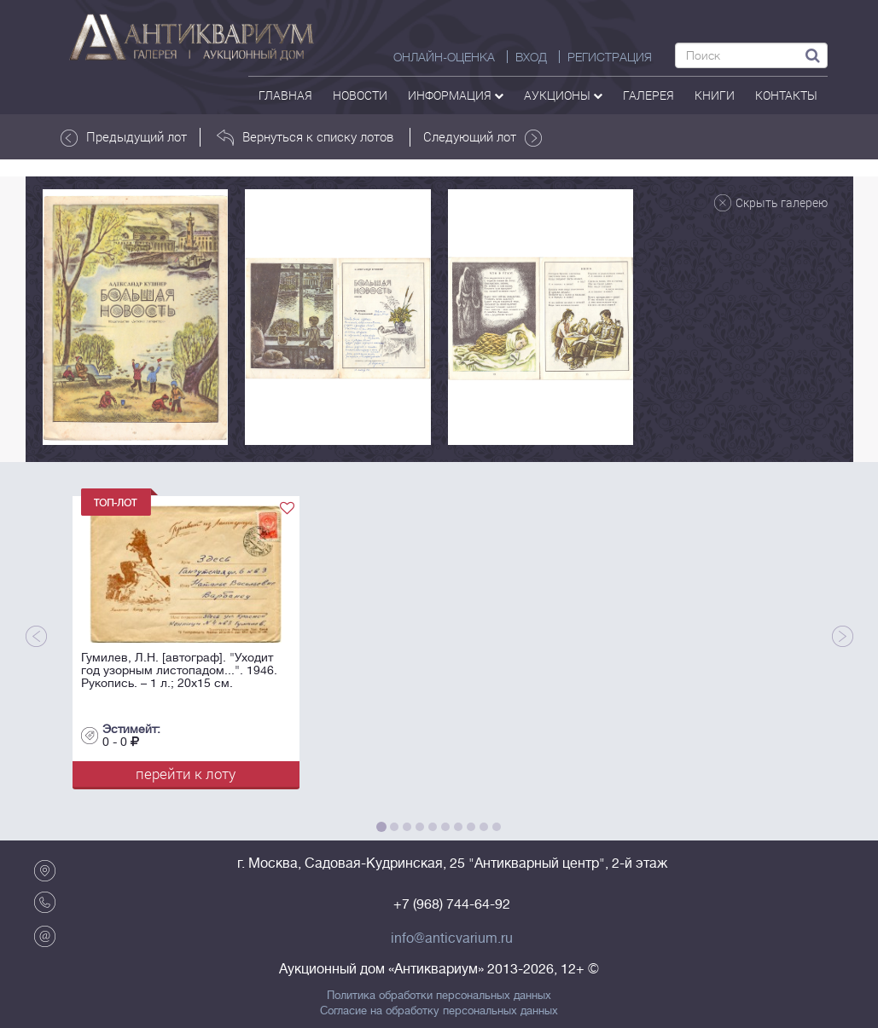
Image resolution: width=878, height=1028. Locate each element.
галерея (648, 95)
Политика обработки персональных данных (439, 995)
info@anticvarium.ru (452, 938)
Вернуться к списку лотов (305, 137)
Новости (360, 95)
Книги (715, 95)
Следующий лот (482, 137)
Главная (285, 95)
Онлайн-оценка (444, 57)
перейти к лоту (185, 773)
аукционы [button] (563, 95)
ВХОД (531, 57)
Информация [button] (455, 95)
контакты (786, 95)
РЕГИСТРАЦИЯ (609, 57)
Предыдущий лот (124, 137)
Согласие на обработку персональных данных (439, 1011)
